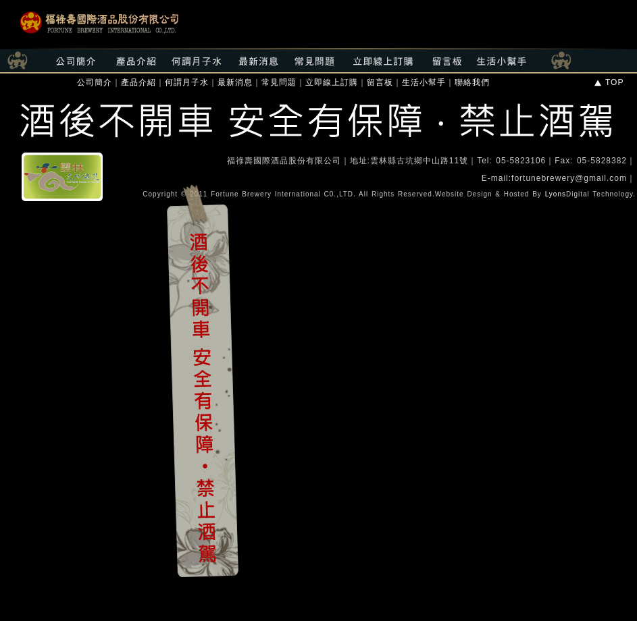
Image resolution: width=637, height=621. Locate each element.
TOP (608, 82)
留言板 (380, 82)
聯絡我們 (472, 82)
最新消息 (235, 82)
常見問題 (279, 82)
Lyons (555, 194)
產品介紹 (138, 82)
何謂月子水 (187, 82)
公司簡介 (94, 82)
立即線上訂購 (331, 82)
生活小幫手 (424, 82)
